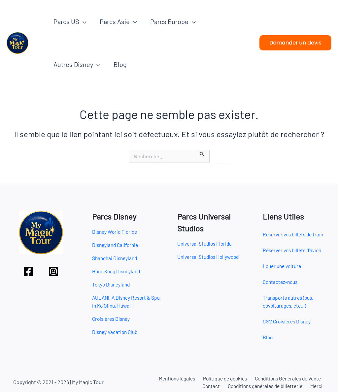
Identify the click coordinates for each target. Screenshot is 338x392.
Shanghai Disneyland (116, 258)
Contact (211, 386)
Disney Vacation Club (116, 332)
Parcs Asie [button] (118, 21)
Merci (318, 386)
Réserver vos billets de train (295, 234)
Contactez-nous (281, 282)
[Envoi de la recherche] (202, 153)
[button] (82, 21)
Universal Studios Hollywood (210, 257)
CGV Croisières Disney (288, 321)
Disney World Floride (116, 231)
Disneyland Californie (116, 245)
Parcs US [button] (69, 21)
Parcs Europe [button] (173, 21)
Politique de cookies (221, 378)
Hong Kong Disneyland (118, 271)
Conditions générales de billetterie (266, 386)
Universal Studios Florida (206, 243)
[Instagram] (53, 271)
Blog (120, 64)
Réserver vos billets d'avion (294, 250)
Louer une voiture (283, 266)
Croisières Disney (112, 319)
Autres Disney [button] (76, 64)
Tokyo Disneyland (112, 284)
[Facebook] (28, 271)
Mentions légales (173, 378)
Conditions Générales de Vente (286, 378)
